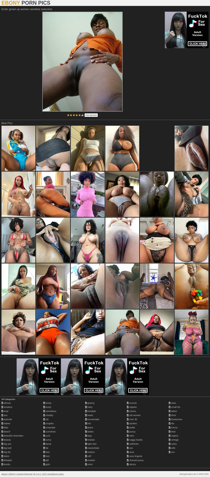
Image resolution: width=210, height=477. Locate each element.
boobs (5, 464)
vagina (173, 435)
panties (132, 423)
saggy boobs (134, 440)
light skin (91, 444)
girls (46, 464)
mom (89, 464)
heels (89, 415)
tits (171, 423)
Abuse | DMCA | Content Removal (16, 474)
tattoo (173, 411)
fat (45, 448)
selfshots (133, 444)
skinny (131, 464)
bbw (4, 427)
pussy (131, 431)
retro (130, 435)
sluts (172, 403)
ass (4, 415)
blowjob (6, 460)
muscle (132, 403)
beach (5, 431)
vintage (174, 440)
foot (46, 456)
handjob (90, 411)
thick (172, 415)
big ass (6, 444)
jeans (89, 427)
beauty (6, 440)
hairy (89, 407)
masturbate (92, 448)
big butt (6, 448)
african (6, 403)
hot (88, 423)
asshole (6, 419)
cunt (46, 435)
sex (130, 448)
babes (5, 423)
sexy (130, 452)
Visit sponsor (91, 115)
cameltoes (49, 411)
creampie (49, 427)
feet (46, 452)
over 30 (132, 419)
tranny (173, 427)
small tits (174, 407)
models (90, 460)
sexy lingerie (134, 456)
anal (4, 411)
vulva (173, 444)
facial (47, 444)
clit (46, 419)
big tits (6, 452)
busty (47, 407)
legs (88, 435)
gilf (46, 460)
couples (48, 423)
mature (90, 452)
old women (134, 415)
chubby (48, 415)
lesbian (90, 440)
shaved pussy (135, 460)
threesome (175, 419)
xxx (172, 452)
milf (88, 456)
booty (47, 403)
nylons (131, 411)
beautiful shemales (12, 435)
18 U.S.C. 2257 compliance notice (48, 474)
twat (172, 431)
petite (131, 427)
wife (172, 448)
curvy (47, 440)
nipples (132, 407)
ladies (89, 431)
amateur (6, 407)
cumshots (49, 431)
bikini (5, 456)
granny (90, 403)
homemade (92, 419)
